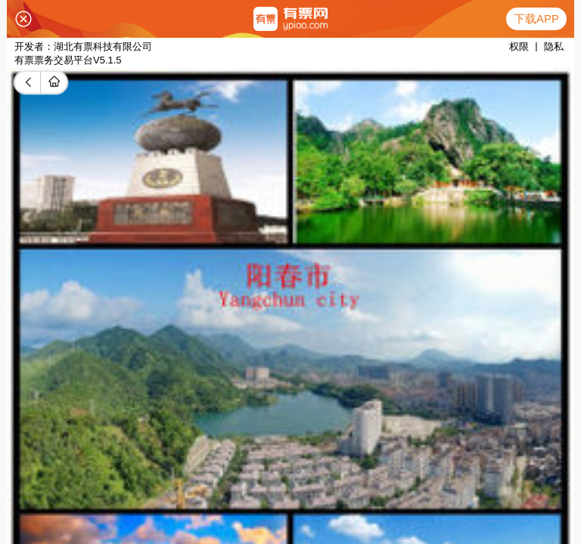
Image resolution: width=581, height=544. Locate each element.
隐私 (554, 46)
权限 (519, 46)
